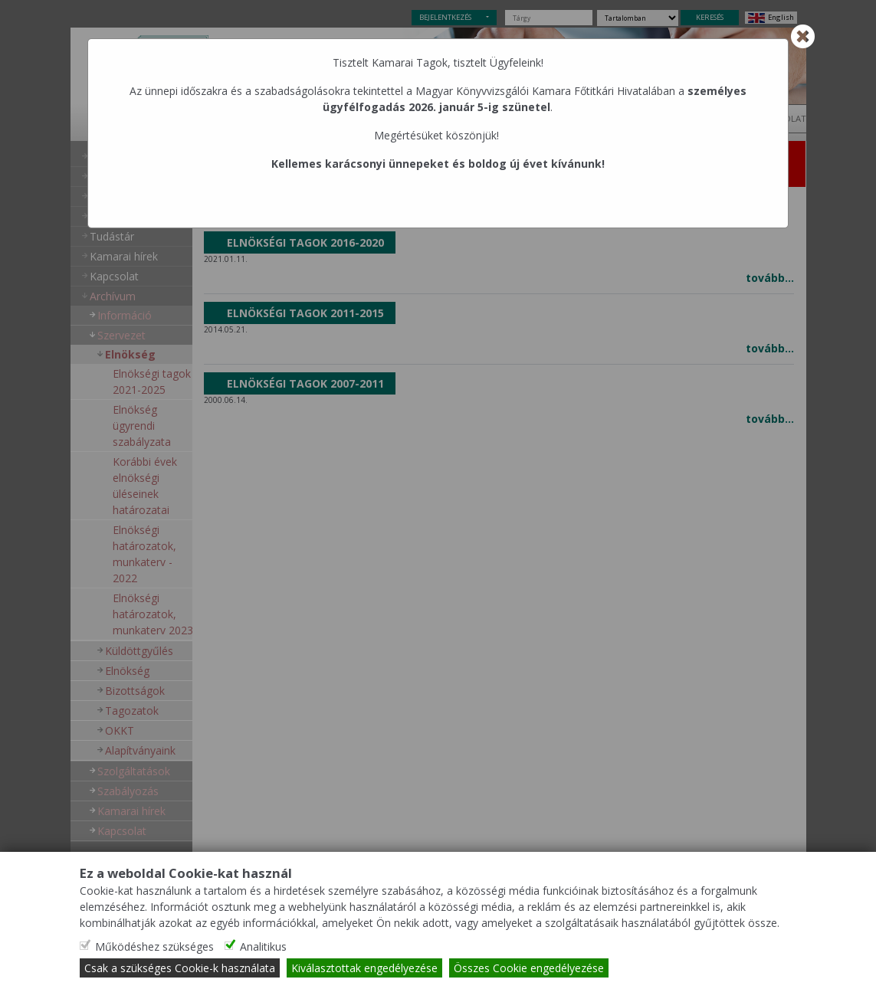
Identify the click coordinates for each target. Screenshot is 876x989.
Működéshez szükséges (154, 946)
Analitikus (263, 946)
